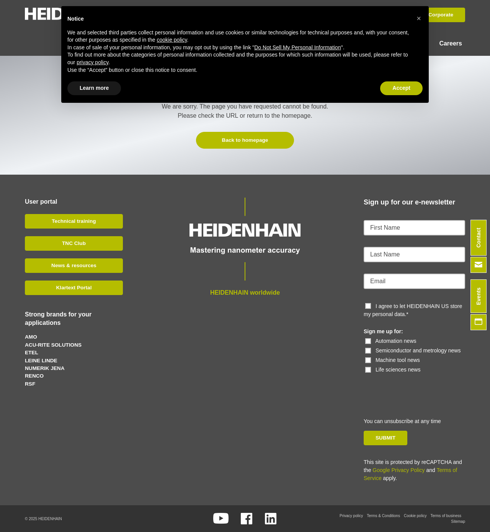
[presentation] (416, 389)
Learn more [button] (94, 88)
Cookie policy (415, 516)
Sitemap (458, 521)
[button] (419, 18)
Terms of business (445, 516)
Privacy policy (351, 516)
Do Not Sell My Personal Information (297, 47)
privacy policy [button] (92, 62)
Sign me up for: (383, 331)
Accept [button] (401, 88)
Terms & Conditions (383, 516)
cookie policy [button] (172, 40)
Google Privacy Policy (398, 470)
